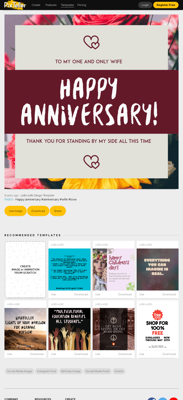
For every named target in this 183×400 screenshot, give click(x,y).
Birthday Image (70, 371)
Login (145, 5)
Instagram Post (46, 371)
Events (119, 371)
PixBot (9, 199)
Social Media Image (19, 371)
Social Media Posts (97, 371)
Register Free (166, 5)
